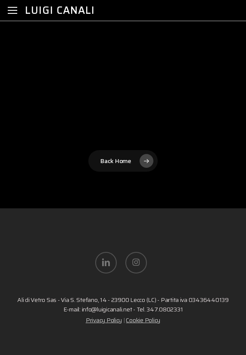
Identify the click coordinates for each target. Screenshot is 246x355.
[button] (12, 10)
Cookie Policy (143, 320)
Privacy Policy (104, 320)
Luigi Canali (60, 10)
